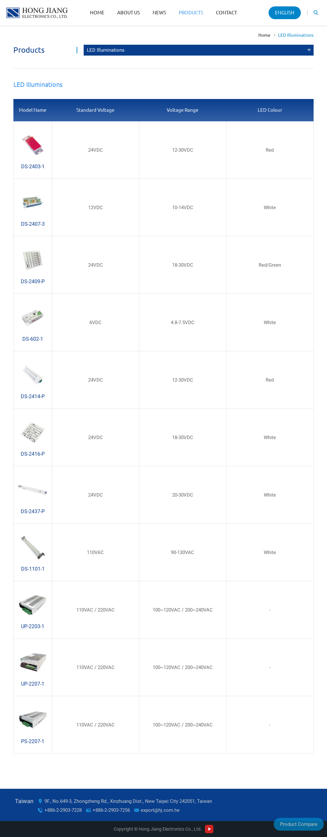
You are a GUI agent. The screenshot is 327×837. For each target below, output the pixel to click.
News (159, 12)
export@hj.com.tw (160, 810)
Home (97, 12)
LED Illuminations (296, 35)
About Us (128, 12)
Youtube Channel (209, 829)
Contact (226, 12)
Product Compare (298, 824)
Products (191, 12)
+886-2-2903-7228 (63, 810)
